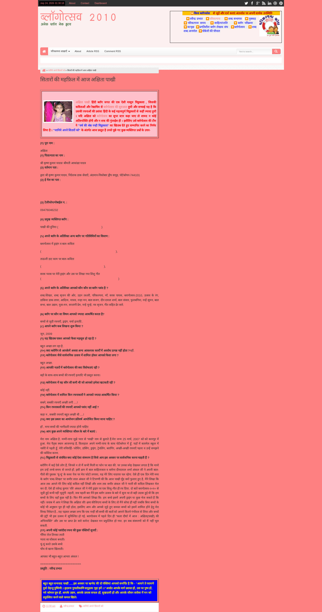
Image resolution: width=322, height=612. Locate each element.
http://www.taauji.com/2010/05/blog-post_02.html (72, 266)
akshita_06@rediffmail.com (57, 187)
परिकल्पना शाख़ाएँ (59, 51)
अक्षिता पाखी (83, 102)
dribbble (275, 3)
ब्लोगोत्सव (102, 116)
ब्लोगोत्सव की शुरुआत (115, 107)
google (258, 3)
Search (276, 51)
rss (264, 3)
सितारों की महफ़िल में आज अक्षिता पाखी (77, 79)
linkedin (269, 3)
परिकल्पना (213, 19)
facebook (252, 3)
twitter (246, 3)
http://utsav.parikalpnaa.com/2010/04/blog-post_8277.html (78, 251)
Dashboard (101, 3)
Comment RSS (112, 51)
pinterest (281, 3)
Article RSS (93, 51)
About (72, 3)
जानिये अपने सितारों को (93, 606)
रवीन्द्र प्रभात (69, 606)
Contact (85, 3)
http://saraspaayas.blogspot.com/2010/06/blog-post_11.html (79, 278)
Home (44, 51)
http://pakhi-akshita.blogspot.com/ (80, 227)
